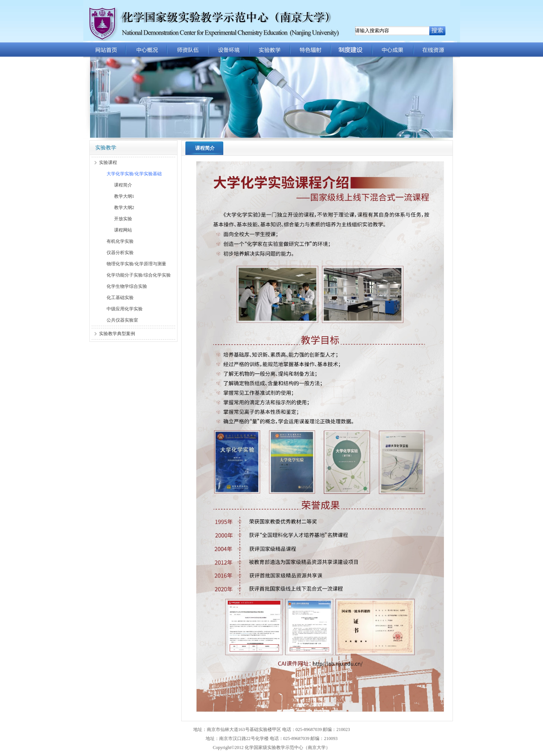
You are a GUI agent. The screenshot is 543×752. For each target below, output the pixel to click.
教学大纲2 (124, 207)
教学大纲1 (124, 196)
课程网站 (123, 230)
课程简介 (123, 185)
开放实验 (123, 218)
